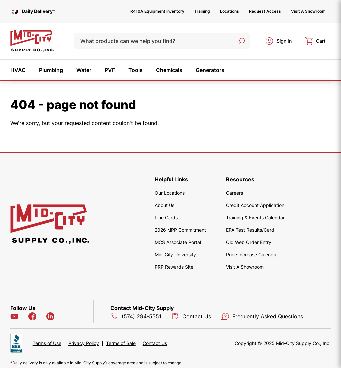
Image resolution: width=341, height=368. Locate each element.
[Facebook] (32, 316)
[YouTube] (14, 316)
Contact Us (155, 343)
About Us (164, 205)
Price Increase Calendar (252, 254)
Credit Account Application (255, 205)
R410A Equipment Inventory (157, 11)
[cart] (315, 41)
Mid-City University (175, 254)
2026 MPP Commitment (180, 230)
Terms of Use (47, 343)
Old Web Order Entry (248, 242)
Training (202, 11)
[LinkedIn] (50, 316)
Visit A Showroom (308, 11)
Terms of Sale (121, 343)
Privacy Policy (83, 343)
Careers (234, 193)
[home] (32, 41)
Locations (229, 11)
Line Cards (166, 217)
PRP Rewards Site (174, 267)
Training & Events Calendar (255, 217)
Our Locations (170, 193)
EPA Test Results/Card (250, 230)
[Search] (241, 41)
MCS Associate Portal (178, 242)
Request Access (265, 11)
